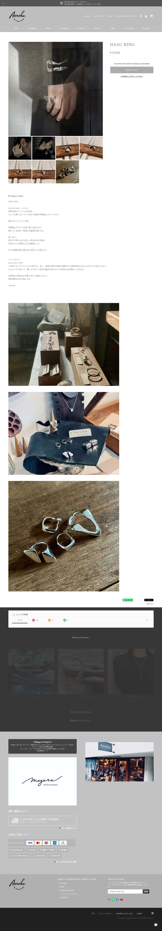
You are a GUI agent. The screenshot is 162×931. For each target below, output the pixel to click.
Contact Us (64, 897)
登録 (146, 891)
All (16, 28)
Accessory (129, 28)
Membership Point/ (126, 16)
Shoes (97, 28)
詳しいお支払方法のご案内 (66, 862)
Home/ (88, 16)
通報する (149, 604)
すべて (20, 620)
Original (32, 28)
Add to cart (132, 70)
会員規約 (139, 913)
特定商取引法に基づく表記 (124, 913)
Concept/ (99, 16)
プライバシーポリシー (105, 913)
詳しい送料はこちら (69, 828)
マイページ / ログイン (69, 894)
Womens (65, 28)
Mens (48, 28)
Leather (81, 28)
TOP (93, 913)
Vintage (145, 28)
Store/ (110, 16)
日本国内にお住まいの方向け (132, 76)
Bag (113, 28)
